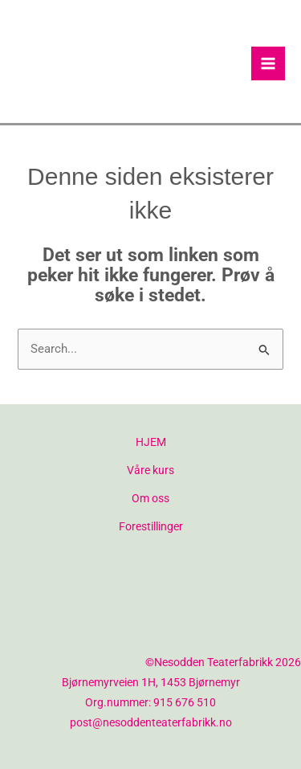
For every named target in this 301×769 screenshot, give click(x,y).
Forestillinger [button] (151, 526)
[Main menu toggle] (268, 63)
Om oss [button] (150, 498)
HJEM (151, 442)
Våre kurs (150, 470)
